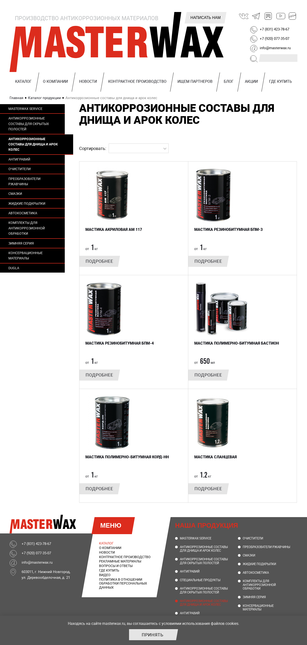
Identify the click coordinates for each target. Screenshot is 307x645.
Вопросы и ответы (116, 565)
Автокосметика (22, 213)
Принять (152, 635)
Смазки (15, 193)
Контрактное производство (137, 81)
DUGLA (13, 268)
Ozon (292, 16)
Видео (105, 575)
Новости (88, 81)
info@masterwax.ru (275, 47)
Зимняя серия (21, 243)
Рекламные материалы (120, 561)
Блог (229, 81)
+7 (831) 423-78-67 (274, 29)
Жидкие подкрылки (26, 203)
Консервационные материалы (25, 255)
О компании (55, 81)
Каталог (23, 81)
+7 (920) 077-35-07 (274, 38)
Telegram (256, 16)
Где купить (280, 81)
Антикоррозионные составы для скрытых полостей (28, 123)
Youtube (280, 16)
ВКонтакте (244, 16)
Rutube (268, 16)
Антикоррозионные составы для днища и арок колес (33, 144)
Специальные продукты (200, 580)
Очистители (19, 169)
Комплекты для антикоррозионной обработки (26, 228)
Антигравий (19, 159)
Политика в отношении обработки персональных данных (123, 583)
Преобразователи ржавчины (24, 181)
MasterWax (117, 42)
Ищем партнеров (195, 81)
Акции (251, 81)
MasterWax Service (25, 108)
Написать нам (205, 18)
